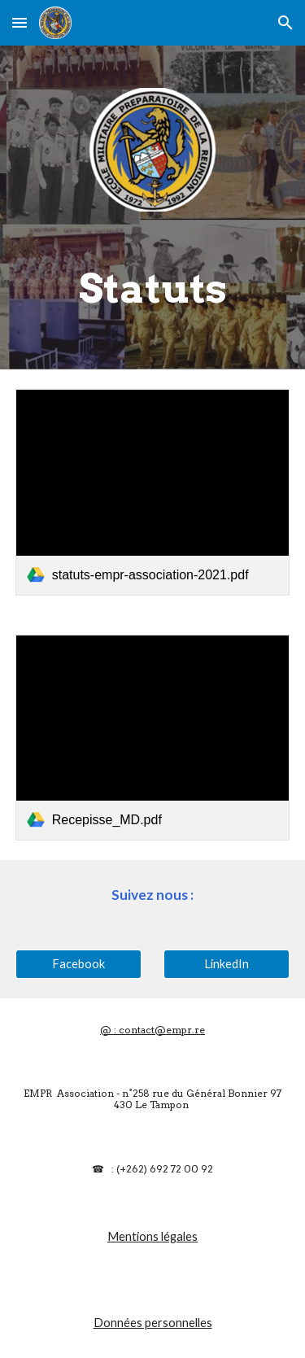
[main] (152, 289)
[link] (152, 492)
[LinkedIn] (226, 963)
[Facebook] (78, 963)
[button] (19, 22)
